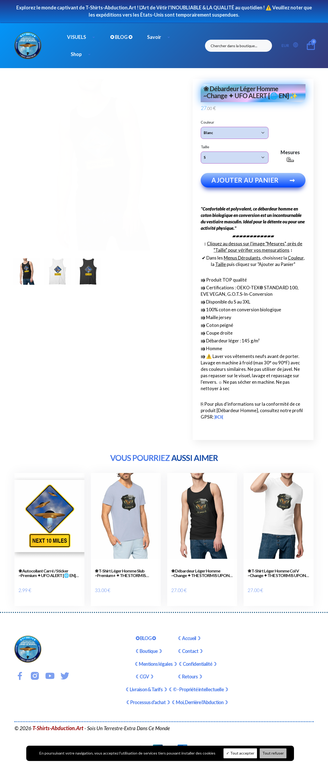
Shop (76, 54)
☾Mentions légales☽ (156, 660)
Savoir (154, 37)
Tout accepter (240, 753)
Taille (205, 146)
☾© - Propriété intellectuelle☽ (198, 685)
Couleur (207, 122)
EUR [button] (285, 45)
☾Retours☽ (190, 672)
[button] (297, 45)
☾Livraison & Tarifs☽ (146, 685)
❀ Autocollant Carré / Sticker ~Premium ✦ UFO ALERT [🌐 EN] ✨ (47, 577)
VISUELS (76, 37)
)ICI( (218, 421)
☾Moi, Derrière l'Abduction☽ (200, 698)
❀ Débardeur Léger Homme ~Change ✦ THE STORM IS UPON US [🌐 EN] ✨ (200, 577)
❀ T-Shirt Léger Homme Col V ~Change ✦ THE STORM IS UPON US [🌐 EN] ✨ (277, 577)
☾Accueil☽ (189, 634)
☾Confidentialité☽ (197, 660)
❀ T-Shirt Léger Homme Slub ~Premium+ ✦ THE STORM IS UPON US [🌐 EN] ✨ (120, 577)
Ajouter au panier (253, 184)
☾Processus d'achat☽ (148, 698)
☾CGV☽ (144, 672)
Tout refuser (273, 753)
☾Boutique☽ (149, 647)
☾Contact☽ (190, 647)
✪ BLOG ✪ (121, 37)
